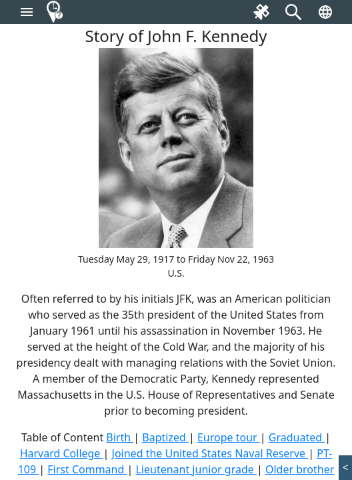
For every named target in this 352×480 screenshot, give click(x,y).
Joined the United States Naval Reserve (210, 453)
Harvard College (61, 453)
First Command (87, 469)
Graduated (297, 437)
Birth (119, 437)
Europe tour (228, 437)
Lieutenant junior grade (196, 469)
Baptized (165, 437)
